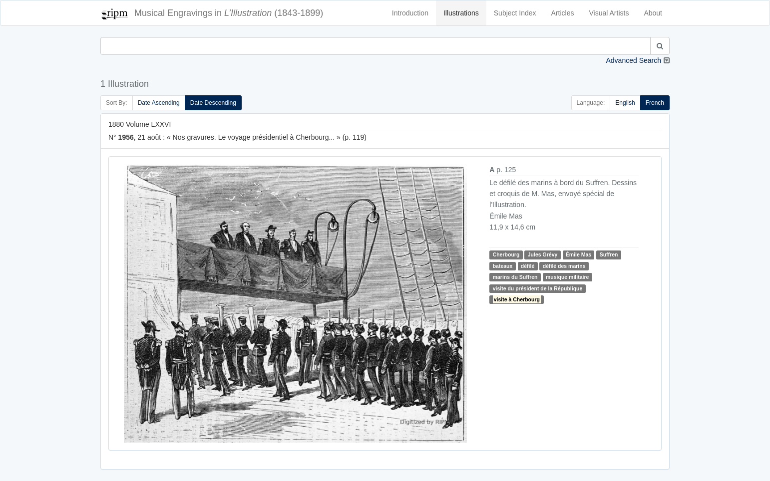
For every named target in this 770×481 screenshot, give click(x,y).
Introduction (410, 13)
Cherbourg (506, 254)
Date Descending (213, 102)
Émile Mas (578, 254)
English (625, 102)
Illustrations (461, 13)
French (655, 102)
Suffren (609, 254)
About (653, 13)
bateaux (503, 266)
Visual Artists (609, 13)
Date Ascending (159, 102)
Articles (562, 13)
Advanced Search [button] (633, 60)
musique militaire (567, 277)
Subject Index (515, 13)
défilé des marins (564, 266)
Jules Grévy (543, 254)
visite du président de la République (538, 288)
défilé (527, 266)
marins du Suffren (515, 277)
